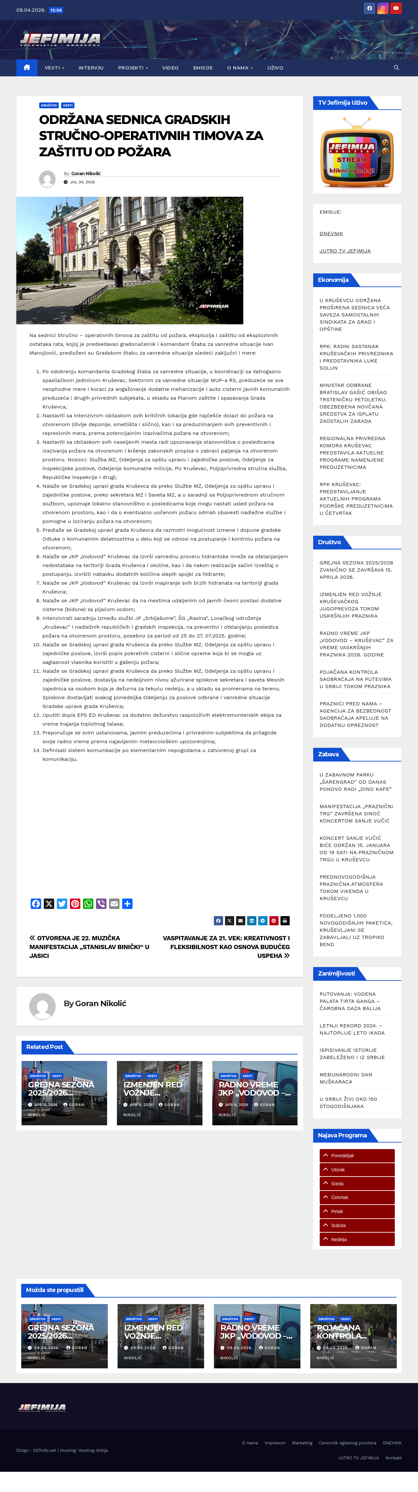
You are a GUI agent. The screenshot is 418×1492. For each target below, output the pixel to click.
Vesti (53, 68)
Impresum (275, 1442)
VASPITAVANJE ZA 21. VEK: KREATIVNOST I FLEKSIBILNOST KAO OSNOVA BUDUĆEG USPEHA (226, 947)
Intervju (91, 68)
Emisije (203, 68)
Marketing (302, 1442)
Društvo (49, 105)
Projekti (131, 68)
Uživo (275, 68)
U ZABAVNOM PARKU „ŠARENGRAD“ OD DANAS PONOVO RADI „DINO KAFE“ (356, 782)
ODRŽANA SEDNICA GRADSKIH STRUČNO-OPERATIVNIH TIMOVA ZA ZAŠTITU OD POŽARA (151, 136)
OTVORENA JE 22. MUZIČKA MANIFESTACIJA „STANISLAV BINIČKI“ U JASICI (89, 947)
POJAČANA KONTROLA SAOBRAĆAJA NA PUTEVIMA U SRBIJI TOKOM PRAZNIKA (356, 679)
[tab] (357, 1155)
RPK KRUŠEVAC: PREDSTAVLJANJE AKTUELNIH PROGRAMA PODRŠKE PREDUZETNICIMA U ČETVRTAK (356, 498)
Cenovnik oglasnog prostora (348, 1442)
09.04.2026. (48, 1348)
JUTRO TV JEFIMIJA (345, 251)
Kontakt (394, 1457)
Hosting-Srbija (93, 1450)
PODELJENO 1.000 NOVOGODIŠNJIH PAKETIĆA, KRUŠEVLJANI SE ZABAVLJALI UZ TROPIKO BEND (356, 930)
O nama (238, 68)
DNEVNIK (331, 233)
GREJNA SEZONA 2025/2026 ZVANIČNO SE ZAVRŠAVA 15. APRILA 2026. (357, 570)
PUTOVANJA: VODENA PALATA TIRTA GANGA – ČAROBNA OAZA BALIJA (350, 1001)
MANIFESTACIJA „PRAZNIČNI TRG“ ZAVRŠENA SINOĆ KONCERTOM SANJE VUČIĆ (357, 813)
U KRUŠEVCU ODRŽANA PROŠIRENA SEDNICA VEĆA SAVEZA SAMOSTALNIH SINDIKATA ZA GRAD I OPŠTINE (355, 314)
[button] (396, 68)
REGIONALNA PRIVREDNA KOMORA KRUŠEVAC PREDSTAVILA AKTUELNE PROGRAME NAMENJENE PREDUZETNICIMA (352, 452)
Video (170, 68)
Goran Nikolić (86, 174)
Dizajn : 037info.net (36, 1450)
